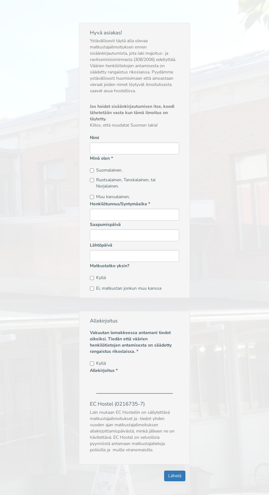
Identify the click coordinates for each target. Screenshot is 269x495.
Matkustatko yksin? (109, 266)
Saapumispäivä (105, 225)
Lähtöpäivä (101, 245)
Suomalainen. (106, 170)
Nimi (94, 138)
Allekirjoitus (104, 370)
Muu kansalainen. (110, 197)
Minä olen (101, 158)
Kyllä (98, 278)
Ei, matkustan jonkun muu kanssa (125, 288)
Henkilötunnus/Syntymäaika (120, 204)
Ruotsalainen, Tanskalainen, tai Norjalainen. (122, 183)
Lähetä (174, 476)
